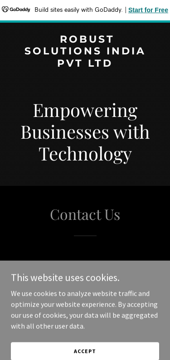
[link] (85, 63)
